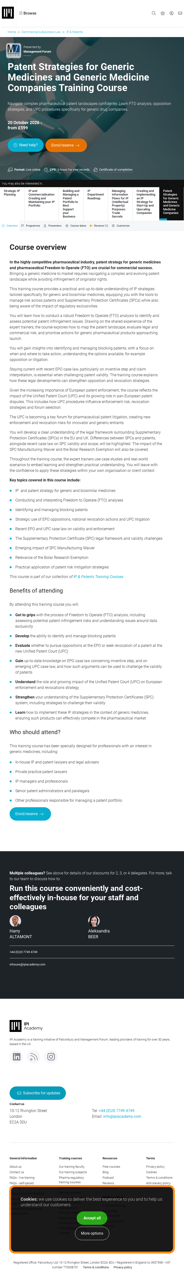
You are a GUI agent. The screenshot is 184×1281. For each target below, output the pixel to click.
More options (92, 1233)
